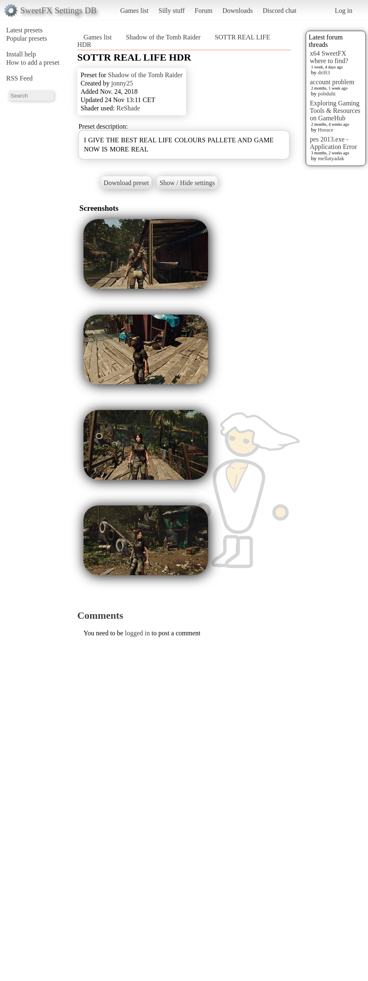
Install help (21, 54)
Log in (343, 10)
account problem (332, 81)
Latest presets (24, 30)
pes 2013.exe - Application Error (333, 143)
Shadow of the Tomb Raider (163, 37)
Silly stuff (172, 10)
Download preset (126, 182)
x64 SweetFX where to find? (329, 57)
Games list (134, 10)
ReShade (128, 108)
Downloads (237, 10)
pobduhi (327, 93)
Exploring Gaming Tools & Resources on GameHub (335, 111)
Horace (326, 130)
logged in (137, 633)
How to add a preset (32, 62)
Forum (204, 10)
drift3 (324, 72)
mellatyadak (331, 158)
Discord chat (279, 10)
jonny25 (122, 83)
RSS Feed (19, 78)
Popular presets (26, 38)
